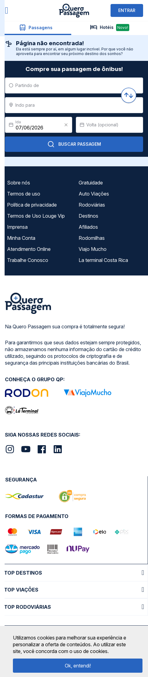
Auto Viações (94, 194)
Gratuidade (91, 183)
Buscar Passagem (74, 144)
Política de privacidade (32, 205)
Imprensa (17, 227)
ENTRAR (126, 10)
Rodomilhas (92, 238)
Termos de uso (23, 194)
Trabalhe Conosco (27, 260)
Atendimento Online (29, 249)
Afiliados (88, 227)
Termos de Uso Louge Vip (36, 216)
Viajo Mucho (93, 249)
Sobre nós (18, 183)
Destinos (88, 216)
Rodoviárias (92, 205)
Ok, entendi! (78, 666)
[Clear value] (66, 125)
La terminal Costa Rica (103, 260)
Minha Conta (21, 238)
